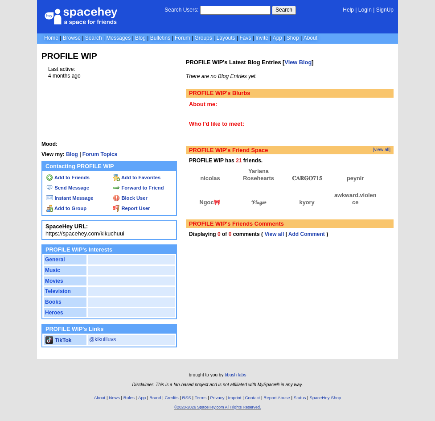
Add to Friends (68, 177)
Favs (245, 38)
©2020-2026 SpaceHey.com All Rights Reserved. (217, 407)
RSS (186, 397)
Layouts (226, 38)
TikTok (58, 340)
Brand (155, 397)
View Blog (298, 62)
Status (300, 397)
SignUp (385, 10)
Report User (131, 208)
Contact (252, 397)
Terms (201, 397)
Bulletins (160, 38)
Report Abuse (276, 397)
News (114, 397)
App (277, 38)
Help (348, 10)
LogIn (365, 10)
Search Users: (181, 10)
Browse (72, 38)
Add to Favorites (136, 177)
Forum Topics (99, 154)
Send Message (67, 187)
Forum (182, 38)
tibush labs (235, 374)
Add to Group (66, 208)
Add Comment (306, 234)
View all (274, 234)
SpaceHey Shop (325, 397)
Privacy (217, 397)
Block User (130, 198)
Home (51, 38)
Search (283, 10)
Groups (203, 38)
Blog (140, 38)
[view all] (381, 149)
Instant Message (69, 198)
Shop (293, 38)
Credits (172, 397)
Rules (129, 397)
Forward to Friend (138, 187)
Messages (118, 38)
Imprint (235, 397)
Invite (261, 38)
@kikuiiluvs (102, 339)
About (310, 38)
